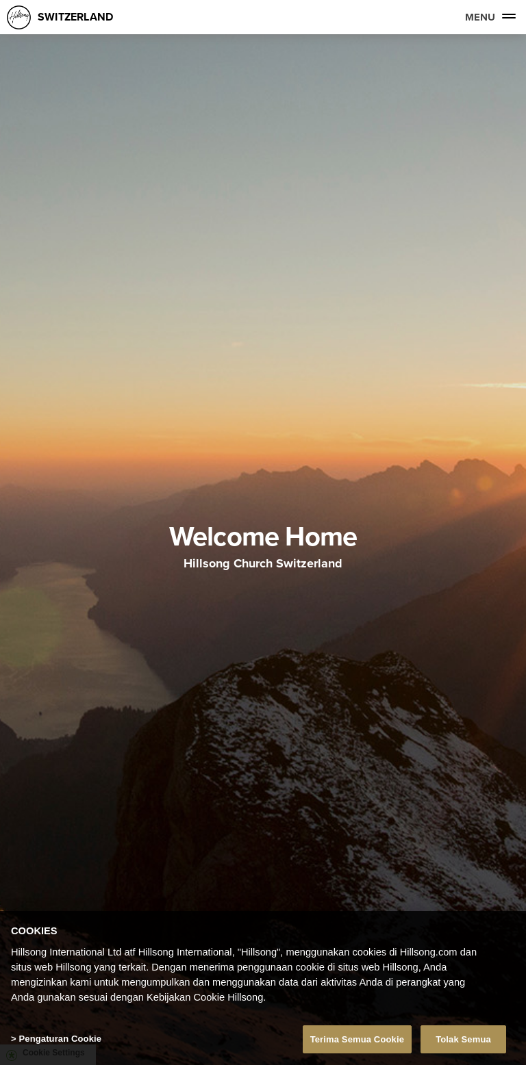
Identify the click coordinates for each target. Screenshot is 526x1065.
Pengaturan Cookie (59, 1041)
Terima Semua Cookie (357, 1042)
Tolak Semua (463, 1042)
